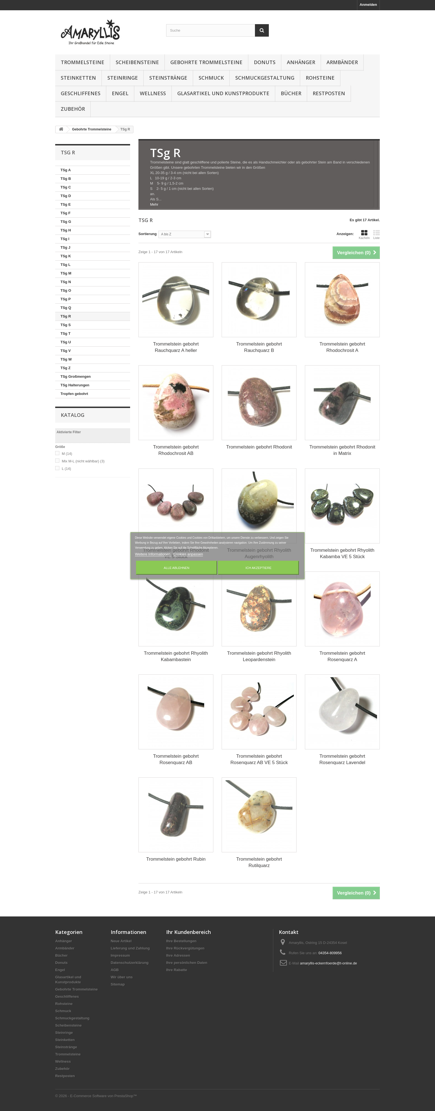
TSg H (65, 230)
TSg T (65, 333)
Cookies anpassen (188, 554)
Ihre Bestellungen (181, 941)
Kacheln (364, 235)
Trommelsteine (82, 62)
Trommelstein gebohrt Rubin (176, 859)
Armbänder (342, 62)
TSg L (65, 265)
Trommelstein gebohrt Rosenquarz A (342, 656)
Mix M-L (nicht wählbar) (83, 461)
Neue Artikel (121, 941)
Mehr (154, 204)
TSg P (65, 299)
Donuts (264, 62)
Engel (120, 93)
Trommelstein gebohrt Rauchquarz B (259, 347)
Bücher (291, 93)
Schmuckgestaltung (264, 77)
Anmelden (368, 4)
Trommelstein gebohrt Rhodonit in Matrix (342, 450)
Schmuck (211, 77)
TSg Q (65, 308)
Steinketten (78, 77)
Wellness (153, 93)
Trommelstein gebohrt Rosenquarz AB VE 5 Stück (259, 759)
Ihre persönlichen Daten (186, 963)
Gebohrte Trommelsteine (206, 62)
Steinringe (122, 77)
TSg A (65, 170)
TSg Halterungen (74, 385)
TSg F (65, 213)
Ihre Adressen (178, 955)
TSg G (65, 222)
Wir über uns (122, 977)
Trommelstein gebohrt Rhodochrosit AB (176, 450)
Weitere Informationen (153, 554)
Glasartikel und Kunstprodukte (223, 93)
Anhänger (301, 62)
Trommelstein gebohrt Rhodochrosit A (342, 347)
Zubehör (73, 108)
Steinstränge (168, 77)
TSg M (65, 273)
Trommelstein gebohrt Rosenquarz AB (176, 759)
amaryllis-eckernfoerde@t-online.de (328, 963)
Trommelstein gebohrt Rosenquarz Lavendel (342, 759)
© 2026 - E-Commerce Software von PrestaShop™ (96, 1096)
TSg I (64, 239)
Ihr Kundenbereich (188, 932)
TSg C (65, 187)
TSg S (65, 325)
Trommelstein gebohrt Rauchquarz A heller (176, 347)
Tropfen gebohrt (74, 394)
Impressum (120, 955)
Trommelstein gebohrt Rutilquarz (259, 862)
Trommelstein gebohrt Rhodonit (259, 447)
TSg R (65, 316)
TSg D (65, 196)
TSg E (65, 204)
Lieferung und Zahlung (130, 948)
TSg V (65, 351)
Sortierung (147, 234)
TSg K (65, 256)
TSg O (65, 290)
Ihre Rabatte (176, 970)
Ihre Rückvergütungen (185, 948)
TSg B (65, 179)
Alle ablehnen (176, 567)
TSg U (65, 342)
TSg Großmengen (75, 376)
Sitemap (118, 984)
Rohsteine (320, 77)
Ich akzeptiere (258, 567)
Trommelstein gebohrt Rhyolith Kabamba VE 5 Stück (342, 553)
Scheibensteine (137, 62)
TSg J (65, 247)
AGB (115, 970)
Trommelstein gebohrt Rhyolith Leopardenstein (259, 656)
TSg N (65, 282)
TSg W (66, 359)
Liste (376, 235)
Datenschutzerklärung (130, 963)
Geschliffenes (80, 93)
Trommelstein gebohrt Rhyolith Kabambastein (176, 656)
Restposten (329, 93)
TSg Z (65, 368)
